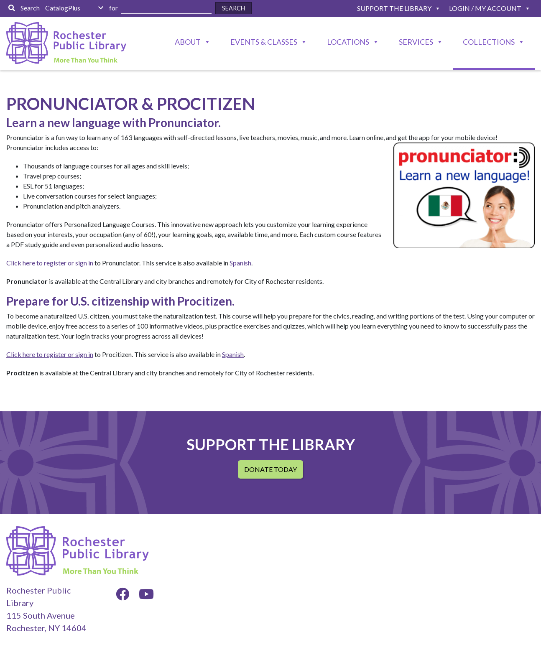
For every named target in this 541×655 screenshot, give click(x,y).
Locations (348, 41)
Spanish (240, 263)
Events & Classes (263, 41)
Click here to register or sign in (49, 263)
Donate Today (270, 469)
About (188, 41)
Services (416, 41)
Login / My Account (485, 8)
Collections (489, 41)
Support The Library (394, 8)
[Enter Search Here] (166, 8)
